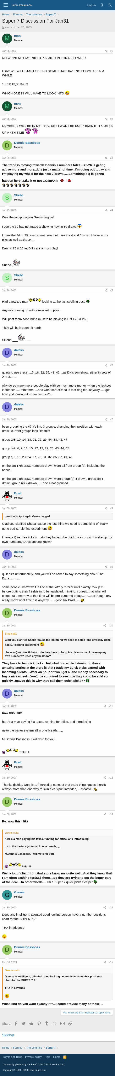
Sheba (18, 195)
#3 (111, 158)
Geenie (19, 892)
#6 (111, 365)
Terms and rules (12, 1056)
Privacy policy (33, 1056)
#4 (111, 210)
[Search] (110, 5)
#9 (111, 567)
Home (56, 1056)
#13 (111, 814)
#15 (111, 962)
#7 (111, 419)
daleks (19, 350)
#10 (111, 625)
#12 (111, 777)
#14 (111, 907)
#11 (111, 706)
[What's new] (102, 5)
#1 (111, 51)
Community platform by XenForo (34, 1064)
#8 (111, 508)
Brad (17, 493)
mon (7, 27)
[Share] (106, 51)
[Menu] (6, 5)
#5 (111, 290)
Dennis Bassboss (27, 142)
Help (47, 1056)
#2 (111, 118)
